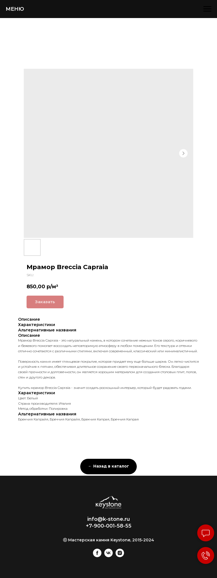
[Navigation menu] (207, 9)
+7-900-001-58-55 (108, 526)
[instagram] (120, 555)
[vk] (108, 555)
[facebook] (97, 555)
